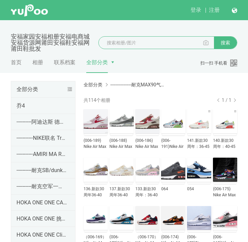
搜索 (225, 42)
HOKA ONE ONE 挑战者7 (42, 218)
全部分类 (97, 62)
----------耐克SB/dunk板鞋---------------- (42, 170)
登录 (195, 10)
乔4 (21, 106)
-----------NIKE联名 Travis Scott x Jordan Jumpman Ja (42, 138)
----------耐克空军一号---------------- (42, 186)
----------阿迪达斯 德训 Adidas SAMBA (42, 122)
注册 (214, 10)
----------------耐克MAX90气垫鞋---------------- (137, 84)
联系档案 (64, 62)
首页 (16, 62)
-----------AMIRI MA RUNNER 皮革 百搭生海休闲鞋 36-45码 (42, 154)
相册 (37, 62)
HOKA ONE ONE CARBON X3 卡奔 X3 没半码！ (42, 202)
